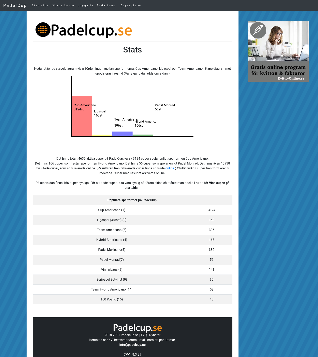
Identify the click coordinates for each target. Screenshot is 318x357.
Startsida (40, 5)
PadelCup (15, 5)
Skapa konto (63, 5)
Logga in (86, 5)
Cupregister (131, 5)
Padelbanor (107, 5)
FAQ (144, 335)
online (169, 168)
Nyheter (154, 335)
